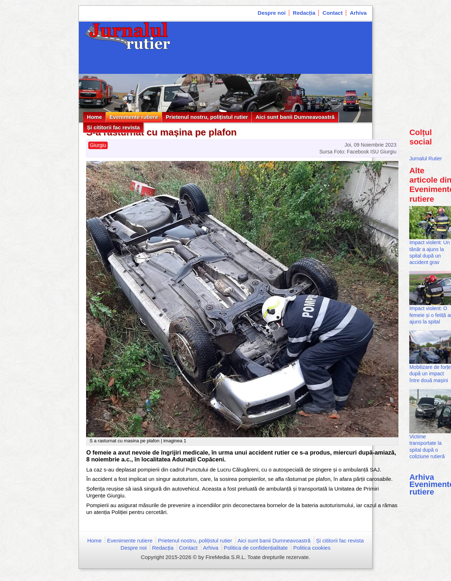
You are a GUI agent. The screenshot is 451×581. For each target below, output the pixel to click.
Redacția (304, 13)
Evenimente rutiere (134, 117)
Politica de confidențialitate (256, 548)
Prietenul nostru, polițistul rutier (207, 117)
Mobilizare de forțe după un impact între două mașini (430, 373)
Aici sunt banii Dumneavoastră (294, 117)
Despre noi (272, 13)
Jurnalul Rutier (425, 158)
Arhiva (358, 13)
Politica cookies (311, 548)
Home (94, 117)
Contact (332, 13)
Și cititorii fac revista (113, 127)
